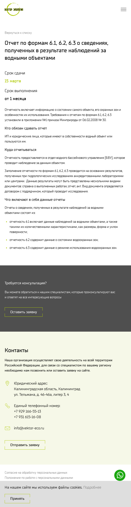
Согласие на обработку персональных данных (36, 473)
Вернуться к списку (18, 33)
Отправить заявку (25, 445)
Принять (17, 498)
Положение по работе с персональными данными (39, 478)
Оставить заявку (23, 312)
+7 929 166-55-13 (27, 411)
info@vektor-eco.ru (29, 428)
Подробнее (92, 487)
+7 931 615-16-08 (27, 417)
